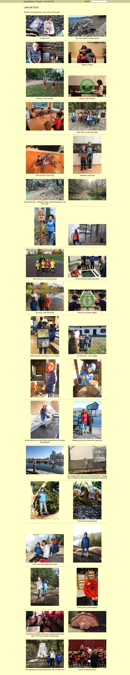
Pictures (39, 1)
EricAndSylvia (29, 1)
